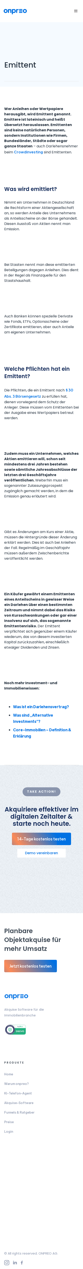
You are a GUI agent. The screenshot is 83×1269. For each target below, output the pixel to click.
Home (8, 1076)
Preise (9, 1123)
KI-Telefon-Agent (18, 1095)
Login (8, 1133)
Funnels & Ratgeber (19, 1114)
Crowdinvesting (28, 152)
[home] (16, 11)
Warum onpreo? (16, 1085)
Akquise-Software (18, 1104)
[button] (75, 11)
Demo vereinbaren (41, 853)
